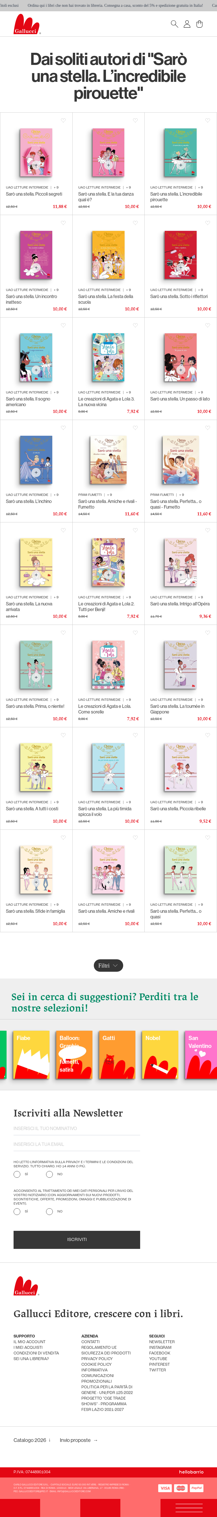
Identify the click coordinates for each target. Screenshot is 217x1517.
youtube (158, 1359)
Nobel (169, 1037)
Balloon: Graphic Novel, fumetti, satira (86, 1053)
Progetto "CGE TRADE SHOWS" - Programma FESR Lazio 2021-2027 (104, 1404)
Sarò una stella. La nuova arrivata (29, 606)
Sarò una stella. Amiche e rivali (106, 911)
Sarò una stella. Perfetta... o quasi (175, 914)
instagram (160, 1348)
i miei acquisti (28, 1348)
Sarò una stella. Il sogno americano (28, 401)
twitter (157, 1370)
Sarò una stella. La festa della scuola (105, 299)
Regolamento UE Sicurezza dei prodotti (106, 1351)
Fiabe (40, 1037)
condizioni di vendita (36, 1353)
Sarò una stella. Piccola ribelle (178, 808)
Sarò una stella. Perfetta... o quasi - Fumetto (175, 504)
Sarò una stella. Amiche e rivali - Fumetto (107, 504)
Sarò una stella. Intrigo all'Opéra (180, 604)
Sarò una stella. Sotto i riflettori (179, 296)
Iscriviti (77, 1240)
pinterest (159, 1365)
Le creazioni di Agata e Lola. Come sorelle (104, 709)
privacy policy (97, 1359)
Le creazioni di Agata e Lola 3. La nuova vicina (106, 401)
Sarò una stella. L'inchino (29, 501)
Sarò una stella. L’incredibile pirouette (176, 196)
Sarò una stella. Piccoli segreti (34, 194)
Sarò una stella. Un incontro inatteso (31, 299)
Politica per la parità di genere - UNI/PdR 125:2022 (107, 1390)
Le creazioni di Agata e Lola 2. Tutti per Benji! (106, 606)
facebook (159, 1353)
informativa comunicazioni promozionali (97, 1376)
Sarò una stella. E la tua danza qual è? (106, 196)
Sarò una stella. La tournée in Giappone (177, 709)
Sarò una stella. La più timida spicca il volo (104, 811)
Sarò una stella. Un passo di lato (180, 399)
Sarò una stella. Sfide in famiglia (35, 911)
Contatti (90, 1342)
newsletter (162, 1342)
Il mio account (29, 1342)
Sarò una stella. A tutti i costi (32, 808)
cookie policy (96, 1365)
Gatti (125, 1037)
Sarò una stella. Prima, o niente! (35, 706)
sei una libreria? (31, 1359)
